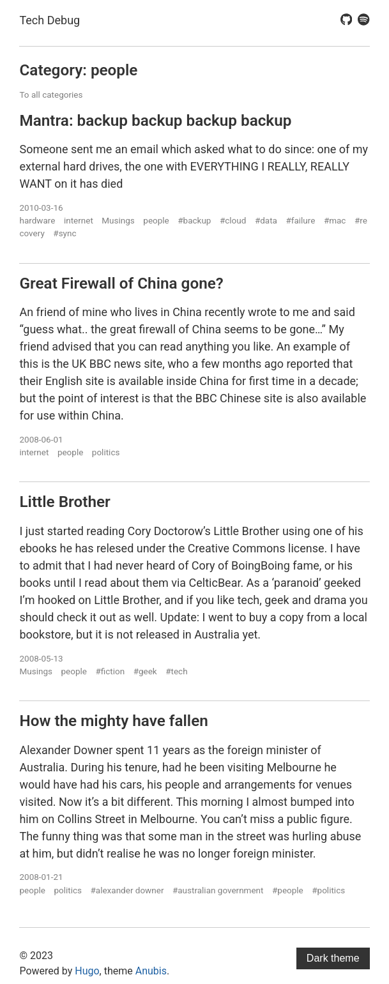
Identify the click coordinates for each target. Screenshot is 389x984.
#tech (176, 671)
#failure (300, 220)
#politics (328, 890)
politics (106, 452)
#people (287, 890)
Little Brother (64, 501)
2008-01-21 (41, 877)
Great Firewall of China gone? (121, 283)
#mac (335, 220)
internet (78, 220)
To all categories (50, 94)
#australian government (218, 890)
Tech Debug (49, 20)
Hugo (87, 971)
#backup (194, 220)
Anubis (151, 971)
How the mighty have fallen (113, 720)
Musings (118, 220)
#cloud (233, 220)
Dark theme (333, 958)
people (156, 220)
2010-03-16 (41, 207)
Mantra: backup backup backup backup (155, 120)
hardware (37, 220)
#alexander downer (127, 890)
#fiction (110, 671)
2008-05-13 (41, 658)
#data (266, 220)
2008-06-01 (41, 439)
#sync (64, 233)
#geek (145, 671)
